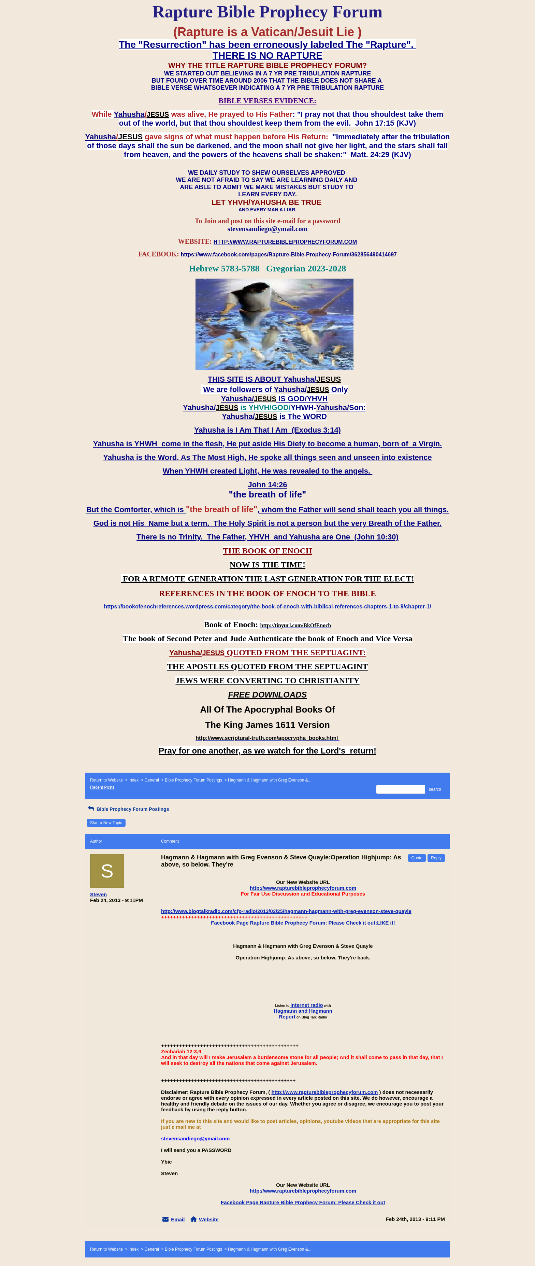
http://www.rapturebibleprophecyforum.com (303, 888)
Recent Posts (102, 787)
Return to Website (106, 780)
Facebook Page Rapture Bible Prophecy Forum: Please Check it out (303, 1202)
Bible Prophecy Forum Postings (193, 780)
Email (178, 1219)
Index (134, 780)
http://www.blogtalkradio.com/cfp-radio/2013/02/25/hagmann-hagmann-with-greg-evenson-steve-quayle (286, 911)
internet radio (306, 1005)
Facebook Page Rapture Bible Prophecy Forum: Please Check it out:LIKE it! (303, 923)
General (151, 780)
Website (208, 1219)
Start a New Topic (106, 822)
